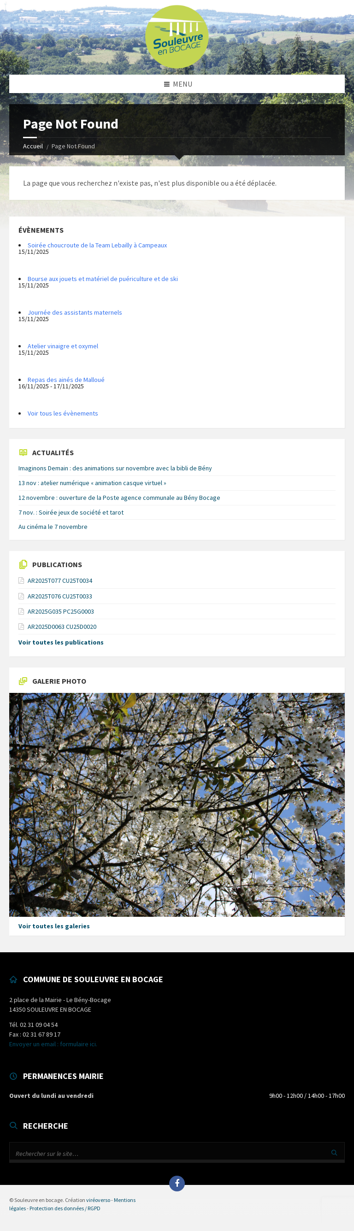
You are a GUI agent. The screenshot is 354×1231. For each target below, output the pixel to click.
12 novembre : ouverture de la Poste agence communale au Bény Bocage (119, 497)
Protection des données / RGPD (65, 1208)
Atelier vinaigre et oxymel (63, 346)
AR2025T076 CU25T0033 (60, 596)
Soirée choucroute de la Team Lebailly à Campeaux (97, 245)
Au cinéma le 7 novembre (53, 526)
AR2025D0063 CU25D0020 (62, 626)
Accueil (33, 146)
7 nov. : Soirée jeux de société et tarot (71, 512)
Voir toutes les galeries (54, 926)
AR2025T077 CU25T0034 (60, 580)
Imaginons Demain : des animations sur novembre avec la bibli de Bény (115, 468)
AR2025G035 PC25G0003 (61, 611)
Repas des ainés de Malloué (66, 379)
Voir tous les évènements (63, 413)
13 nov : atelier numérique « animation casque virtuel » (92, 483)
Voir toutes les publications (61, 642)
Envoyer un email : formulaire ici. (53, 1044)
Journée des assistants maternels (75, 312)
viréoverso (98, 1199)
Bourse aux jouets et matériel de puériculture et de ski (103, 279)
